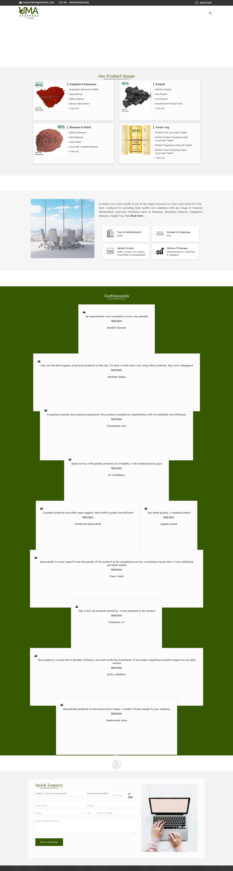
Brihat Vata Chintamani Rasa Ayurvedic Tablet (170, 152)
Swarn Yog (162, 127)
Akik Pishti (74, 142)
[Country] (59, 813)
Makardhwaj (75, 94)
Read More (116, 321)
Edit (130, 795)
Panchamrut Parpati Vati (168, 104)
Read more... (137, 216)
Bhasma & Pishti (80, 127)
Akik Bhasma (75, 137)
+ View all (73, 108)
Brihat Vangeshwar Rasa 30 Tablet (173, 145)
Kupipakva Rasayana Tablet (83, 89)
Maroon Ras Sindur (78, 104)
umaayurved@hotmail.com (38, 3)
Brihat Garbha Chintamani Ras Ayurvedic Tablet (171, 139)
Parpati (160, 84)
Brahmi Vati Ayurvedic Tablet (170, 132)
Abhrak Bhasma (77, 132)
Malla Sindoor (76, 99)
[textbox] (119, 795)
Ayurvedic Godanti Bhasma (83, 147)
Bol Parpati (160, 94)
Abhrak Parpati (162, 89)
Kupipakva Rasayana (82, 84)
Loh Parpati (161, 99)
